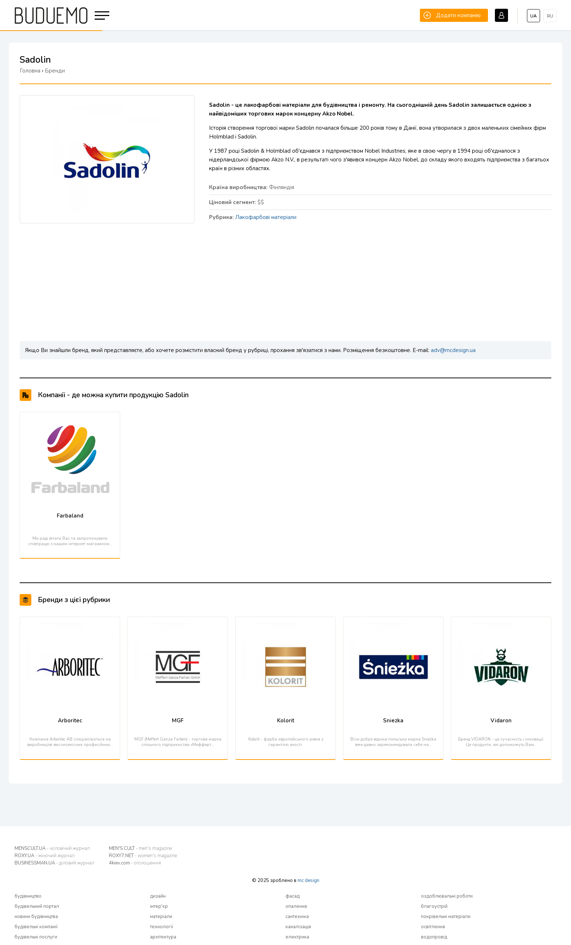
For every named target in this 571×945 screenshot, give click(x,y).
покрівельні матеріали (445, 916)
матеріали (161, 916)
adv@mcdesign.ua (453, 350)
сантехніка (297, 916)
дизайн (158, 896)
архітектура (163, 937)
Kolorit (285, 720)
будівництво (28, 896)
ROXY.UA (45, 855)
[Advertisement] (285, 283)
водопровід (434, 937)
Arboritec (70, 720)
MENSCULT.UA (52, 848)
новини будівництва (36, 916)
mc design (308, 880)
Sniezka (393, 720)
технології (161, 926)
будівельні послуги (36, 937)
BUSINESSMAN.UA (54, 863)
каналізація (298, 926)
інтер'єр (159, 906)
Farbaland (70, 515)
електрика (297, 937)
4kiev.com (135, 863)
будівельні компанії (36, 926)
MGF (178, 720)
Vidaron (501, 720)
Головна (30, 70)
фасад (293, 896)
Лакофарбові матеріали (265, 217)
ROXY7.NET (143, 855)
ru (550, 16)
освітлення (433, 926)
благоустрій (434, 906)
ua (533, 16)
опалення (296, 906)
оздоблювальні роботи (447, 896)
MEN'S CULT (140, 848)
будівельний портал (37, 906)
